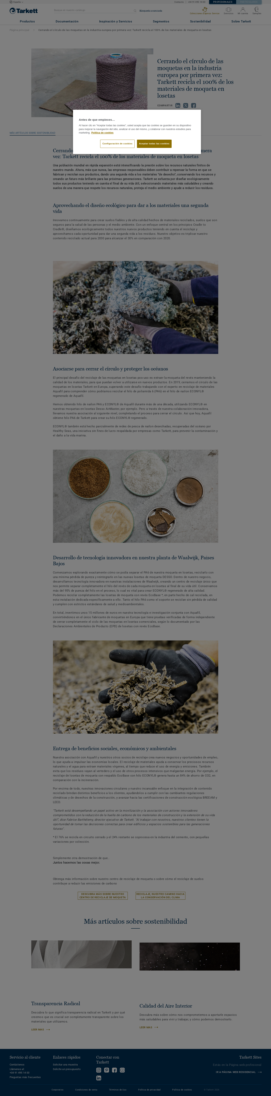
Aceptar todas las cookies (154, 143)
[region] (137, 132)
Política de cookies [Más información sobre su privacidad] (102, 132)
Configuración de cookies (117, 143)
